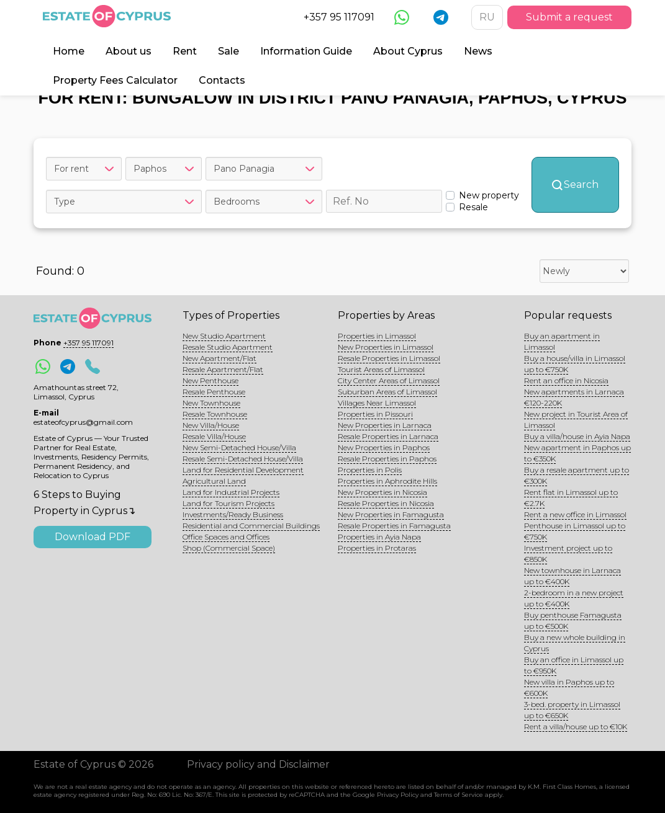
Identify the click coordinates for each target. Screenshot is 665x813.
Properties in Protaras (377, 548)
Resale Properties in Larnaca (388, 436)
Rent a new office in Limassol (575, 514)
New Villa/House (211, 425)
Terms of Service (458, 795)
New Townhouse (211, 402)
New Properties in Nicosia (382, 492)
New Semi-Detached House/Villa (239, 447)
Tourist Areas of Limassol (381, 369)
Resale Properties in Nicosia (386, 503)
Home (68, 51)
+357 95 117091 (339, 17)
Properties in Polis (370, 469)
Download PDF (92, 537)
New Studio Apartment (224, 335)
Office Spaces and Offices (226, 536)
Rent (185, 51)
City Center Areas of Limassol (389, 380)
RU (487, 17)
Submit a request (569, 17)
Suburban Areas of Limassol (387, 391)
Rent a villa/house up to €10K (575, 726)
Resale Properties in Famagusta (394, 525)
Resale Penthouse (214, 391)
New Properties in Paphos (384, 447)
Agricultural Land (214, 481)
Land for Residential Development (243, 469)
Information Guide (306, 51)
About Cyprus (408, 51)
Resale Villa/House (214, 436)
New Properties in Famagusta (391, 514)
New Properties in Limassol (385, 347)
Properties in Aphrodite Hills (387, 481)
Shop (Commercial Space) (229, 548)
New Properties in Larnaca (385, 425)
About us (129, 51)
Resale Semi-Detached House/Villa (243, 458)
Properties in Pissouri (375, 414)
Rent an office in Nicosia (566, 380)
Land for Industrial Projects (231, 492)
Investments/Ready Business (233, 514)
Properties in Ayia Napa (379, 536)
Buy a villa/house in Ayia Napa (577, 436)
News (478, 51)
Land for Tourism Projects (228, 503)
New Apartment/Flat (219, 358)
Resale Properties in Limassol (389, 358)
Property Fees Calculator (115, 80)
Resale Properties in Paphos (387, 458)
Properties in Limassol (377, 335)
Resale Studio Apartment (228, 347)
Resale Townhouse (215, 414)
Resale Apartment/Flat (223, 369)
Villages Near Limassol (377, 402)
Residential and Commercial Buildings (251, 525)
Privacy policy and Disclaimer (258, 764)
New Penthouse (210, 380)
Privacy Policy (397, 795)
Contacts (222, 80)
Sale (228, 51)
